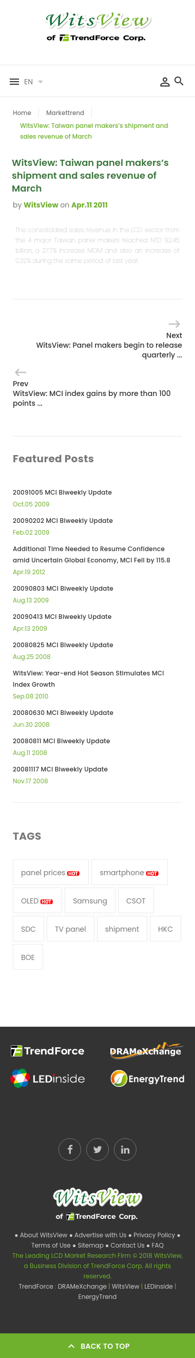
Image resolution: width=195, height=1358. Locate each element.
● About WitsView (41, 1235)
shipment (122, 929)
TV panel (70, 929)
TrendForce (36, 1286)
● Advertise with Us (98, 1235)
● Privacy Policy (152, 1235)
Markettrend (65, 112)
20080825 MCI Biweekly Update (63, 644)
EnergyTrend (98, 1296)
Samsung (90, 901)
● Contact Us (125, 1245)
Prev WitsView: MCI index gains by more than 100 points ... (92, 393)
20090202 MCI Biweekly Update (63, 520)
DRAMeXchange (83, 1286)
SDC (28, 929)
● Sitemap (88, 1245)
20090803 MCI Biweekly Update (63, 588)
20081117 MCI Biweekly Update (60, 769)
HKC (165, 929)
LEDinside (159, 1286)
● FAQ (155, 1245)
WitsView (41, 205)
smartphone (130, 872)
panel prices (51, 872)
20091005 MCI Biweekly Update (62, 492)
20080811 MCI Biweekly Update (61, 741)
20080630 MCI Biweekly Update (63, 712)
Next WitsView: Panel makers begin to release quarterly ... (109, 345)
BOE (28, 957)
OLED (37, 901)
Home (22, 112)
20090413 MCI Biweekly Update (62, 616)
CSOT (136, 901)
